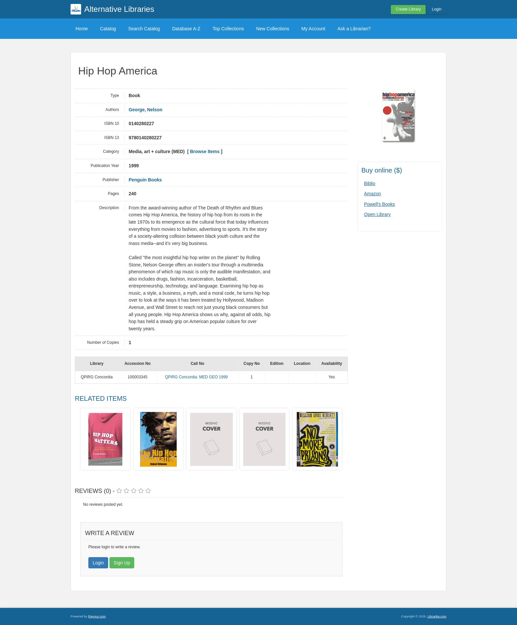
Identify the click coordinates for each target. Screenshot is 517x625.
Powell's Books (379, 204)
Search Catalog (144, 28)
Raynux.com (97, 616)
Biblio (369, 183)
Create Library (408, 9)
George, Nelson (145, 109)
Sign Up (122, 562)
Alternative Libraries (119, 9)
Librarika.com (436, 616)
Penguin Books (145, 179)
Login (436, 9)
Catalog (108, 28)
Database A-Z (186, 28)
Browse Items (205, 151)
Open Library (377, 214)
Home (82, 28)
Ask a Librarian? (354, 28)
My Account (313, 28)
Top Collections (228, 28)
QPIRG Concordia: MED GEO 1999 (196, 377)
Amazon (372, 193)
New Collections (272, 28)
